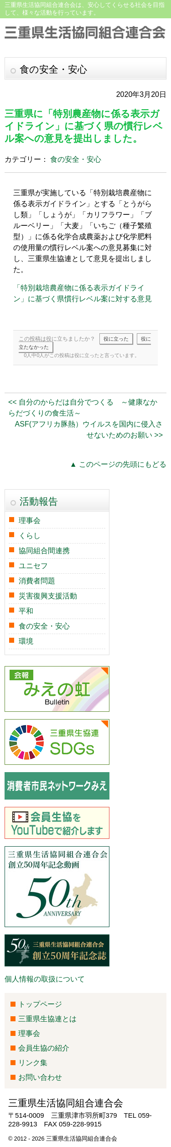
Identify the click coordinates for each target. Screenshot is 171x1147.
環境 (26, 641)
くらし (30, 535)
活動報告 (39, 501)
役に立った (116, 338)
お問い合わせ (40, 1077)
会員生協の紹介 (43, 1048)
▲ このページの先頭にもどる (118, 464)
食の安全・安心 (75, 159)
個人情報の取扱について (45, 979)
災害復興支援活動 (48, 596)
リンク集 (32, 1063)
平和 (26, 611)
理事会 (30, 520)
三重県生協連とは (47, 1019)
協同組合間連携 (44, 551)
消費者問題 (37, 581)
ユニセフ (33, 566)
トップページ (40, 1004)
